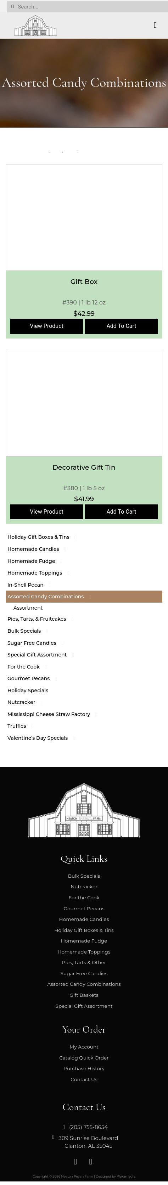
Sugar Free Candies (39, 643)
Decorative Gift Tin (84, 467)
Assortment (28, 608)
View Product (46, 326)
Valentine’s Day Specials (45, 738)
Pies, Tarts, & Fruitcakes (44, 619)
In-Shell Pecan (33, 585)
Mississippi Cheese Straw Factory (56, 714)
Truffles (24, 726)
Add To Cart (121, 326)
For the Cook (31, 667)
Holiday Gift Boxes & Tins (46, 537)
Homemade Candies (41, 549)
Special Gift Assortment (45, 655)
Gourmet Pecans (36, 678)
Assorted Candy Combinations (53, 596)
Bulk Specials (32, 631)
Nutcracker (29, 702)
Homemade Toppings (42, 573)
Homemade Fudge (39, 561)
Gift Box (84, 282)
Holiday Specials (27, 690)
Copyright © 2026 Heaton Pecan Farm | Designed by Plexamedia (84, 1176)
